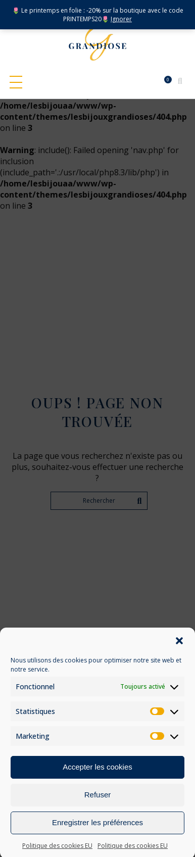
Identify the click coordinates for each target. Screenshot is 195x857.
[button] (179, 652)
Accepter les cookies (97, 778)
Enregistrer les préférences (97, 833)
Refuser (97, 805)
